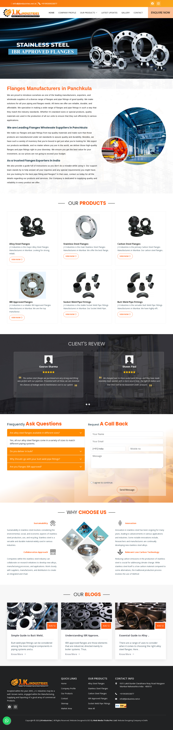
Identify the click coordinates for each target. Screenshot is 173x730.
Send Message (140, 489)
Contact (138, 12)
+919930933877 (49, 3)
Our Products (67, 693)
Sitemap (64, 703)
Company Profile (67, 12)
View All (91, 708)
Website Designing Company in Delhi (132, 720)
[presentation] (124, 473)
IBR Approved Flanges (97, 698)
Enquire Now (160, 12)
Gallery (126, 12)
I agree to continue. (116, 482)
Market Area (66, 708)
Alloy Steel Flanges (96, 683)
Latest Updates (109, 12)
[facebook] (152, 3)
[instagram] (158, 3)
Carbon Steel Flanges (97, 693)
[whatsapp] (7, 720)
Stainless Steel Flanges (98, 688)
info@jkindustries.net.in (24, 3)
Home (51, 12)
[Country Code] (121, 448)
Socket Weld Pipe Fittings (99, 703)
